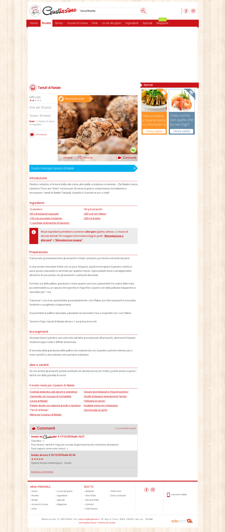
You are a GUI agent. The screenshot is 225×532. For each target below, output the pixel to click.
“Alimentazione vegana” (69, 240)
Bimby (59, 23)
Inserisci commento (42, 471)
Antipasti (89, 491)
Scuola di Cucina (77, 23)
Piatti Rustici (91, 509)
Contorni (89, 504)
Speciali (147, 23)
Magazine (162, 22)
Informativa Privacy (87, 523)
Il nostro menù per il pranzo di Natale (82, 168)
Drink (95, 23)
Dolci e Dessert (118, 495)
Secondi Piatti (92, 500)
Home (34, 23)
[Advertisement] (113, 54)
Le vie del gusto (111, 23)
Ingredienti (132, 23)
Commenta (129, 157)
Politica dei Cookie (106, 523)
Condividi (67, 158)
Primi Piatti (90, 495)
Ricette (46, 23)
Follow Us (87, 158)
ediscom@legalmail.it (89, 519)
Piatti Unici (116, 491)
